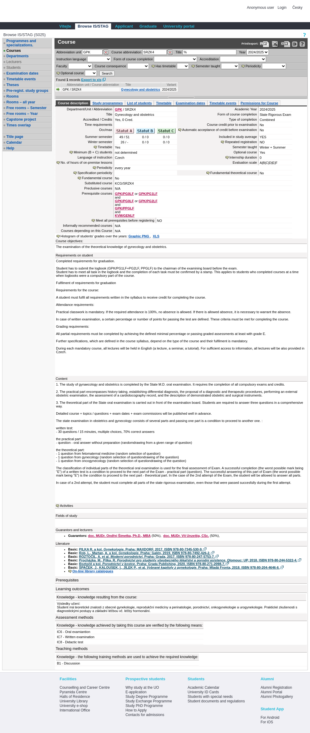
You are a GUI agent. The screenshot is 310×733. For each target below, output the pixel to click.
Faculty (61, 66)
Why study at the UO (142, 687)
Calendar (14, 142)
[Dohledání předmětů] (170, 52)
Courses (13, 51)
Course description (73, 103)
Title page (14, 137)
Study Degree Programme (146, 697)
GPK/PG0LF (124, 194)
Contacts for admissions (144, 715)
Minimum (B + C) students (93, 152)
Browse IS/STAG (93, 26)
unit (68, 52)
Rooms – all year (20, 102)
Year (242, 52)
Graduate (148, 26)
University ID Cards (203, 692)
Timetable (163, 103)
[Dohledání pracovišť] (106, 52)
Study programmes (107, 103)
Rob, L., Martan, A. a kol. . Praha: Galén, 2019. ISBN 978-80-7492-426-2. (144, 553)
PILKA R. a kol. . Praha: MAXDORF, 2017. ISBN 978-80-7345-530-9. (141, 549)
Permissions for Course (259, 103)
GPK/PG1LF (148, 194)
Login (282, 7)
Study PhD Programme (144, 706)
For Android (270, 717)
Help (10, 148)
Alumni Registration (276, 687)
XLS (156, 236)
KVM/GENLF (125, 215)
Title (179, 52)
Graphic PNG (139, 236)
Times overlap (18, 125)
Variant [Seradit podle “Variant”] (171, 84)
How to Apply (136, 710)
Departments (17, 56)
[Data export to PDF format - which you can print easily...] (264, 44)
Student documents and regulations (216, 701)
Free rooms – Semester (26, 108)
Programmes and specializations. (21, 43)
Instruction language (71, 59)
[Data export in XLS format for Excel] (275, 44)
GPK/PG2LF (148, 201)
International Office (75, 710)
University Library (74, 701)
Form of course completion (133, 59)
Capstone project (21, 119)
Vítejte (65, 26)
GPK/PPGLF (124, 208)
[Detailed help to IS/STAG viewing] (302, 44)
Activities (66, 505)
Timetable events (21, 79)
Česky (297, 7)
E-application (135, 692)
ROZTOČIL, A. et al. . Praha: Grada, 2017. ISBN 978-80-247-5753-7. (147, 556)
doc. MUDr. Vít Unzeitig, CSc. (186, 535)
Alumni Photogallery (277, 697)
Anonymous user (261, 7)
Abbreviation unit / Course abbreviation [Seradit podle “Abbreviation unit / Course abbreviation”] (93, 84)
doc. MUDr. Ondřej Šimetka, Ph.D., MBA (119, 535)
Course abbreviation (126, 52)
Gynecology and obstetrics (140, 89)
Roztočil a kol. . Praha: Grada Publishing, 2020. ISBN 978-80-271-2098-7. (152, 564)
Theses (12, 85)
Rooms (12, 96)
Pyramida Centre (73, 692)
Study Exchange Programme (148, 701)
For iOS (267, 722)
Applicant (124, 26)
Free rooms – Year (22, 114)
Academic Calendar (203, 687)
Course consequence (110, 66)
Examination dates (22, 73)
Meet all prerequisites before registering (125, 220)
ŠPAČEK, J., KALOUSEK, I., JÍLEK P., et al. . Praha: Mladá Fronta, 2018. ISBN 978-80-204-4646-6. (179, 567)
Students (13, 67)
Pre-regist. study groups (27, 91)
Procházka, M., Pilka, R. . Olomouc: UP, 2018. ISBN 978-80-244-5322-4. (188, 560)
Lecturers (13, 62)
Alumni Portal (271, 692)
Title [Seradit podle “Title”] (128, 84)
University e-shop (74, 706)
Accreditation (209, 59)
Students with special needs (210, 697)
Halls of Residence (75, 697)
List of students (139, 103)
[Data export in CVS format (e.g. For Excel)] (285, 44)
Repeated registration (241, 142)
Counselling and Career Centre (85, 687)
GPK (118, 109)
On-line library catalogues (92, 571)
